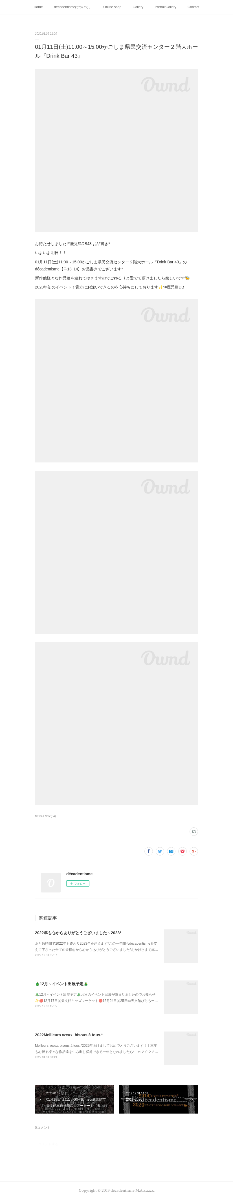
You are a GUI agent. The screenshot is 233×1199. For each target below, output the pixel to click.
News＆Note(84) (45, 816)
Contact (193, 7)
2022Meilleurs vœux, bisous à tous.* (69, 1035)
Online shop (112, 7)
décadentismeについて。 (73, 7)
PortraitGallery (165, 7)
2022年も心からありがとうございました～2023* (78, 933)
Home (38, 7)
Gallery (138, 7)
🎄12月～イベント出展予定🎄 (62, 984)
